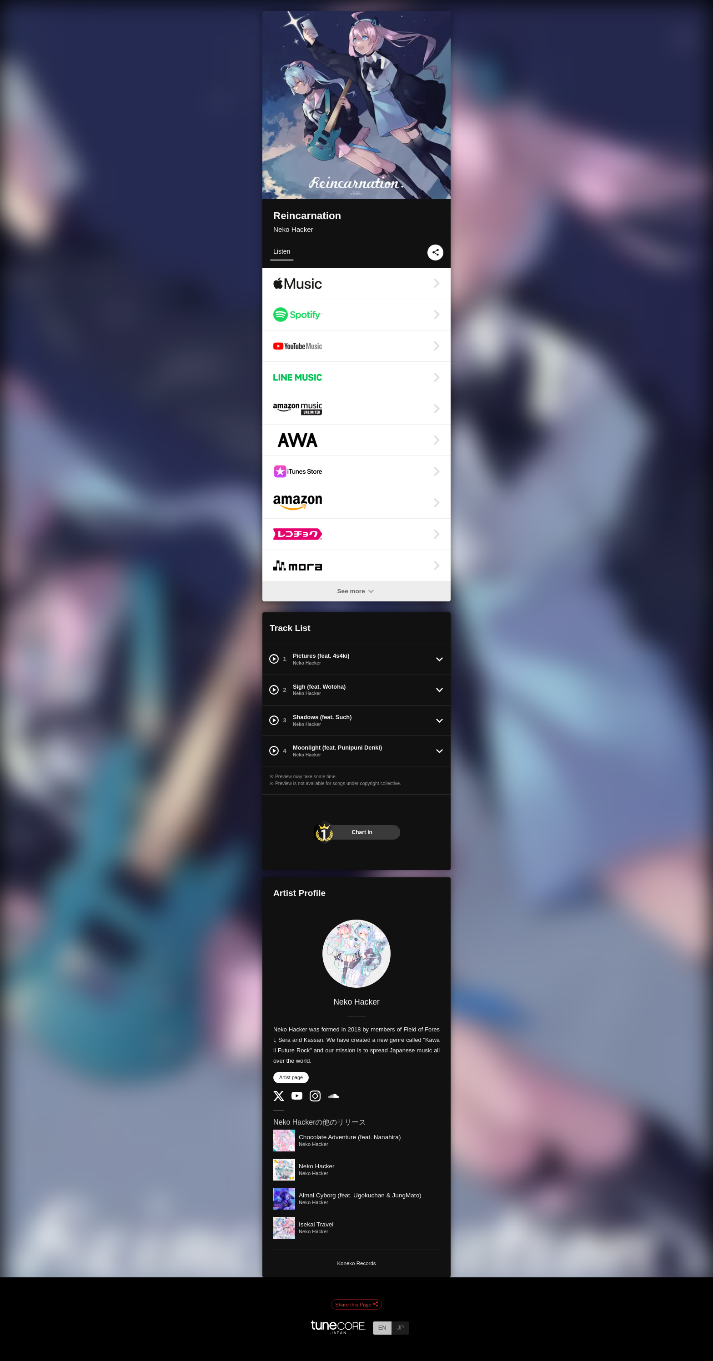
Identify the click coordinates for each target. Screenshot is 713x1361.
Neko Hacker (293, 229)
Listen (281, 251)
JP (400, 1327)
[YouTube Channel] (296, 1097)
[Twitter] (278, 1099)
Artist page (291, 1077)
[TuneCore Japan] (338, 1332)
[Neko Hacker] (356, 954)
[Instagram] (315, 1099)
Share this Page (356, 1304)
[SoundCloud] (333, 1096)
